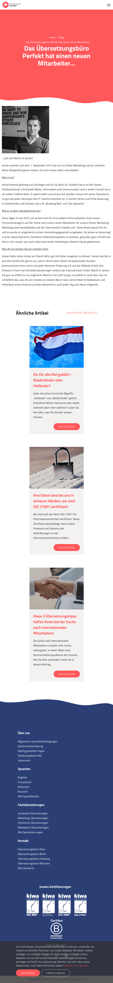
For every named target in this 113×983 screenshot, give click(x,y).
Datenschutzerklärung (30, 746)
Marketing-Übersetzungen (33, 818)
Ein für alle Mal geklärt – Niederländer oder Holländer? (53, 380)
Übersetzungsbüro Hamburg (34, 859)
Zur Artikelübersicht (82, 313)
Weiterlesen (67, 426)
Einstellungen (55, 973)
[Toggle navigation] (108, 4)
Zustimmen (28, 973)
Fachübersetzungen (31, 804)
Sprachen (24, 768)
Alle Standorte (26, 868)
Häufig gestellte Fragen (31, 751)
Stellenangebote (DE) (30, 756)
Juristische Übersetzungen (33, 813)
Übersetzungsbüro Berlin (32, 854)
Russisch (23, 792)
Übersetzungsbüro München (34, 863)
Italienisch (23, 787)
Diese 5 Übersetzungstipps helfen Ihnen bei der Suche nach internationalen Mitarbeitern (54, 624)
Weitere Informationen (76, 965)
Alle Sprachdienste (28, 796)
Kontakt (23, 840)
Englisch (22, 777)
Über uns (24, 732)
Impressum (24, 760)
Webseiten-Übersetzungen (33, 827)
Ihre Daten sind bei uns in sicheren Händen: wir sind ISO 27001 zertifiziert (54, 500)
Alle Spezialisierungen (30, 832)
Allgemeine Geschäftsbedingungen (37, 741)
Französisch (24, 782)
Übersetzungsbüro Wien (31, 849)
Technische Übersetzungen (33, 823)
